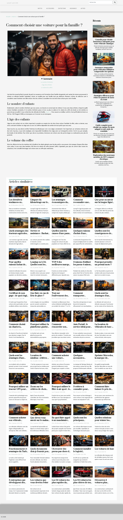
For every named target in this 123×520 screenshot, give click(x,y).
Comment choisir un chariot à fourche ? (17, 327)
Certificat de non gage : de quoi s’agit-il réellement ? (18, 296)
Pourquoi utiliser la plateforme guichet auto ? (39, 327)
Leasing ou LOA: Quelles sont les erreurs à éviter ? (38, 264)
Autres (83, 8)
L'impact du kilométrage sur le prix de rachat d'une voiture (40, 203)
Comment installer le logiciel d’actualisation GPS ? (82, 453)
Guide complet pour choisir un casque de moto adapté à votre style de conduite (104, 128)
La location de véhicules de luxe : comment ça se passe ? (103, 328)
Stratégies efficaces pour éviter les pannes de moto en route (104, 98)
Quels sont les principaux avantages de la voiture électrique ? (82, 421)
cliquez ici (48, 112)
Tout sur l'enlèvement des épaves (60, 296)
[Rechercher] (100, 2)
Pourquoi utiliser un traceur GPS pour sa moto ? (18, 389)
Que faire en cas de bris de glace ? (39, 294)
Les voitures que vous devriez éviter (39, 481)
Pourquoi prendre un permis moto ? (103, 263)
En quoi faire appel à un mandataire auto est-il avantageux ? (61, 421)
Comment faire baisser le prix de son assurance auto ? (104, 390)
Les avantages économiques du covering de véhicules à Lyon (60, 203)
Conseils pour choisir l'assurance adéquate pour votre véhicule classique (104, 42)
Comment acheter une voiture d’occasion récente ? (61, 358)
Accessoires (50, 8)
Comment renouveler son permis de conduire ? (61, 328)
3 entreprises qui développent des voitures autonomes (18, 483)
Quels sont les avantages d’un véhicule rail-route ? (104, 296)
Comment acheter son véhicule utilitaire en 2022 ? (18, 420)
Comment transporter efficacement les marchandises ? (81, 297)
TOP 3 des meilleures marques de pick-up (61, 264)
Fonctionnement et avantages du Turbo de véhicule (18, 451)
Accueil (8, 17)
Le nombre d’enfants (47, 82)
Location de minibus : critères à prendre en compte (39, 358)
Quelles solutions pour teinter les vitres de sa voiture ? (104, 421)
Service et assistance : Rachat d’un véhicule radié (39, 233)
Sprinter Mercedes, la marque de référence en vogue (104, 358)
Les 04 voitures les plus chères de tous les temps (82, 483)
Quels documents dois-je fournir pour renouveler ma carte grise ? (40, 453)
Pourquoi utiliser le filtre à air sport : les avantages (61, 389)
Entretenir (62, 8)
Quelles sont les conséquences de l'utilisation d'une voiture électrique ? (104, 235)
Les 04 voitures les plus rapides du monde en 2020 (61, 483)
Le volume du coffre (46, 87)
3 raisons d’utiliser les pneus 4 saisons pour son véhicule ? (82, 264)
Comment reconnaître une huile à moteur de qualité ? (81, 203)
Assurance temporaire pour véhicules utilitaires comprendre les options (104, 70)
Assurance (73, 8)
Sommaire (47, 79)
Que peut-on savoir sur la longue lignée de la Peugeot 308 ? (104, 202)
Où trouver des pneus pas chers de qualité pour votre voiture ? (61, 453)
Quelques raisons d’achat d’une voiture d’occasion (82, 233)
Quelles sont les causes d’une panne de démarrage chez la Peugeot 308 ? (61, 235)
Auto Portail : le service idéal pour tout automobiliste (82, 327)
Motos (40, 8)
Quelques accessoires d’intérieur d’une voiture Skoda (81, 359)
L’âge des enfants (47, 85)
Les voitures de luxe (104, 449)
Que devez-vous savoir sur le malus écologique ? (39, 420)
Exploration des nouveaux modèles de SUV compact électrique (104, 157)
